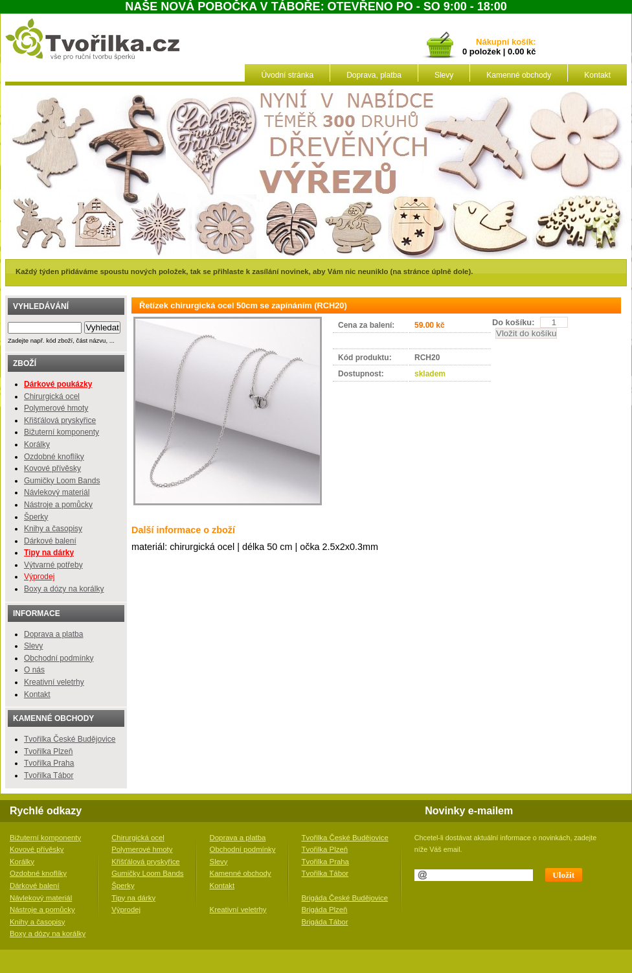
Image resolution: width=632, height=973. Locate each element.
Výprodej (39, 576)
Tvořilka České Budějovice (69, 739)
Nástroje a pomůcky (58, 504)
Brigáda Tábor (325, 922)
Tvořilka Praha (49, 763)
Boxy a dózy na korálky (64, 588)
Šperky (36, 516)
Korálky (37, 444)
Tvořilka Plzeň (48, 751)
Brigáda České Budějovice (345, 898)
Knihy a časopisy (53, 528)
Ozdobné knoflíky (54, 456)
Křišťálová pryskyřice (60, 420)
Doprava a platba (53, 634)
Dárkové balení (50, 540)
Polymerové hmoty (56, 408)
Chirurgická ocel (52, 396)
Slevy (444, 75)
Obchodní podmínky (58, 658)
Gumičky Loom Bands (62, 480)
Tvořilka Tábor (48, 775)
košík (520, 42)
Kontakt (597, 75)
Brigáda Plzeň (325, 909)
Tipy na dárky (133, 898)
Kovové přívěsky (52, 468)
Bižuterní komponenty (61, 432)
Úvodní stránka (287, 75)
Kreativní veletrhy (54, 682)
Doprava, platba (373, 75)
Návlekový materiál (56, 492)
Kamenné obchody (518, 75)
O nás (34, 669)
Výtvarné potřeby (53, 564)
